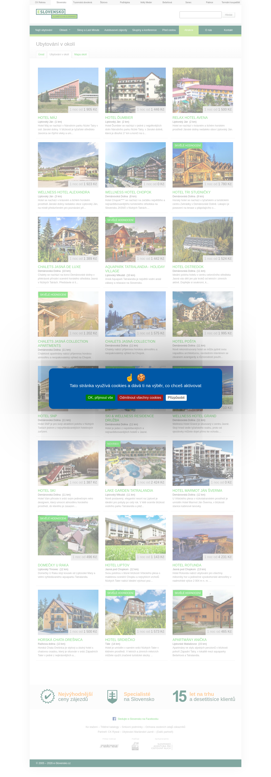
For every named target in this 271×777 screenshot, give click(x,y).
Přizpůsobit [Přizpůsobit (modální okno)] (176, 397)
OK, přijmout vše (100, 397)
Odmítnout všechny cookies (140, 397)
